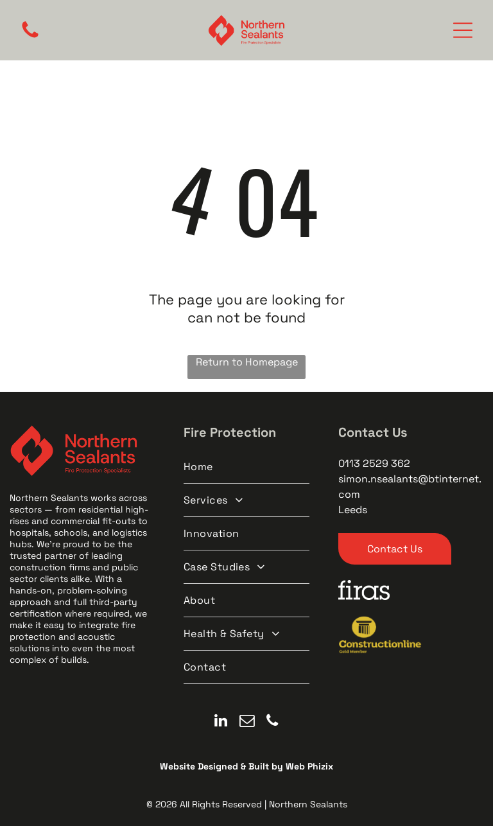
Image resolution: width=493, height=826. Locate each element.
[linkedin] (221, 722)
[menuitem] (247, 467)
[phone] (272, 722)
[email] (247, 722)
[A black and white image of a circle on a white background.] (30, 37)
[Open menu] (462, 30)
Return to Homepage (247, 362)
